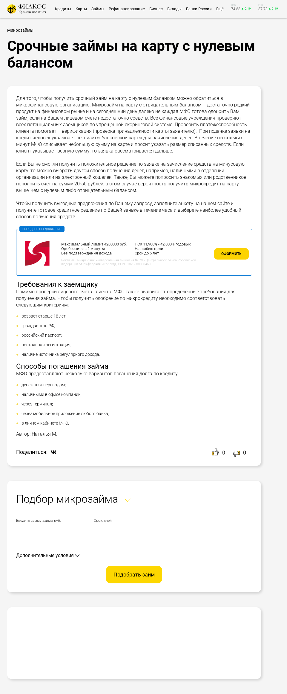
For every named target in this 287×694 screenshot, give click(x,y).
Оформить (231, 254)
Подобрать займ (134, 574)
